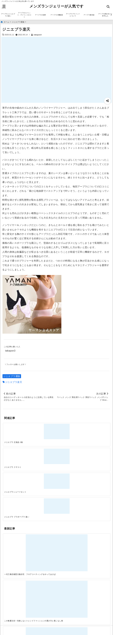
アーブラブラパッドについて (73, 15)
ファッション (11, 524)
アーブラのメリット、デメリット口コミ (24, 15)
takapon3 (37, 34)
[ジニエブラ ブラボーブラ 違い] (96, 430)
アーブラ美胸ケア (13, 616)
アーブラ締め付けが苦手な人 (19, 611)
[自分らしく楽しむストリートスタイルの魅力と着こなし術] (69, 469)
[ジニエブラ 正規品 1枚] (16, 430)
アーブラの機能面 (56, 15)
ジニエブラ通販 (11, 375)
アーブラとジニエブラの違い (8, 15)
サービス (8, 515)
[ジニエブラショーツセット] (69, 430)
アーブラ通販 (11, 510)
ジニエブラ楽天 (13, 381)
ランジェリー (11, 529)
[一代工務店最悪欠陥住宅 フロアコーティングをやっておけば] (16, 469)
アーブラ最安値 (89, 15)
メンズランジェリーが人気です (56, 6)
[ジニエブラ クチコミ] (43, 430)
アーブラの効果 (40, 15)
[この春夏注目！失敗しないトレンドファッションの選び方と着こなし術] (43, 469)
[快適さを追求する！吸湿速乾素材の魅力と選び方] (96, 469)
